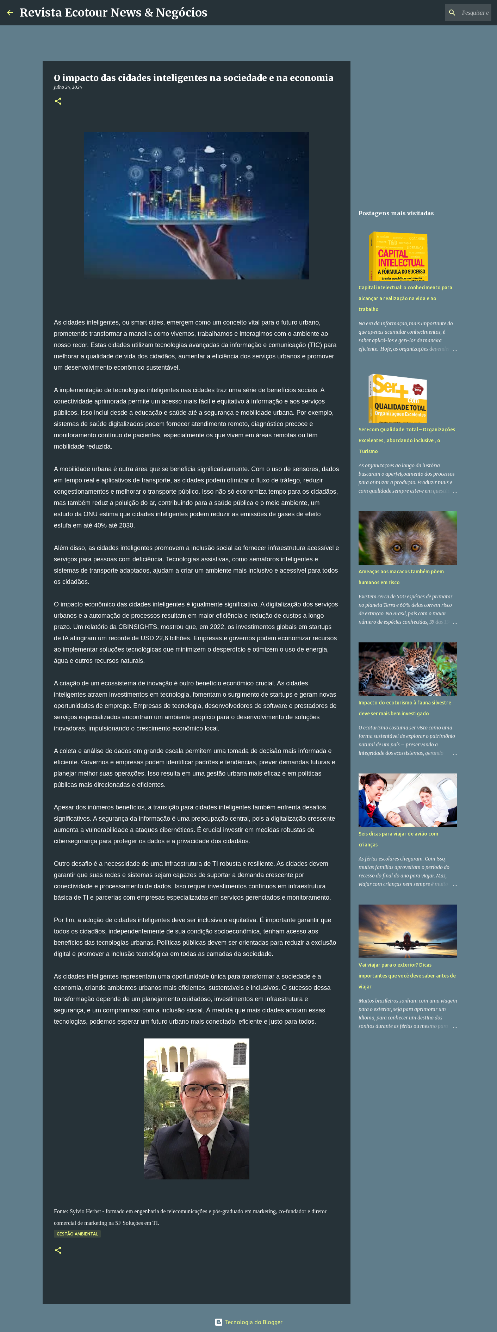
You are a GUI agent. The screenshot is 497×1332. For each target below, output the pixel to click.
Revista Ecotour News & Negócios (113, 13)
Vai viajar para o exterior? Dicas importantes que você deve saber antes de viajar (407, 975)
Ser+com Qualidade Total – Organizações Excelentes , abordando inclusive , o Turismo (407, 440)
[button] (58, 101)
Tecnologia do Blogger (248, 1322)
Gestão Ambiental (77, 1234)
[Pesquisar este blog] (454, 12)
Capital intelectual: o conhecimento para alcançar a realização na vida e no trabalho (405, 298)
